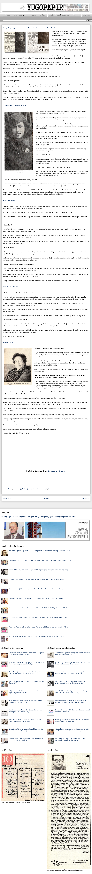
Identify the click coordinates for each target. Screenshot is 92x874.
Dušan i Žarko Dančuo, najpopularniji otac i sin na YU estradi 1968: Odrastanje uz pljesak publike (38, 617)
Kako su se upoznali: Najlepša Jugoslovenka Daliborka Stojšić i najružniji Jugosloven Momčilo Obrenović (40, 608)
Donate (62, 471)
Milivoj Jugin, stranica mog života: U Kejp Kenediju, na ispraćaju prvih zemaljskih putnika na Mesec (38, 517)
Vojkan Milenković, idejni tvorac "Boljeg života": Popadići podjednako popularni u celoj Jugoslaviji (38, 570)
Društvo (10, 489)
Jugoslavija (29, 489)
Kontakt (33, 15)
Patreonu (52, 471)
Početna (7, 15)
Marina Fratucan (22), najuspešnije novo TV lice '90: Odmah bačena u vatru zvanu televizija (36, 589)
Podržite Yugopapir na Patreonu (59, 15)
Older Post (85, 498)
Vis (49, 489)
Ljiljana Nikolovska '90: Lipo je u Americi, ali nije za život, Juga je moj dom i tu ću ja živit (36, 598)
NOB (34, 489)
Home (46, 498)
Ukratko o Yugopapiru (20, 15)
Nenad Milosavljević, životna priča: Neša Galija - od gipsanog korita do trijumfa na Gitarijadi (36, 636)
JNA (23, 489)
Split (46, 489)
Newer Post (7, 498)
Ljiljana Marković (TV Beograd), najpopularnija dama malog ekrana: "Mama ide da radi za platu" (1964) (40, 560)
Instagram (86, 15)
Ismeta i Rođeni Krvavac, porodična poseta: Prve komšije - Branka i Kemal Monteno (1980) (36, 579)
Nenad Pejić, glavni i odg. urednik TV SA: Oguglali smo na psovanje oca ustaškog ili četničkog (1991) (39, 550)
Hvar (14, 489)
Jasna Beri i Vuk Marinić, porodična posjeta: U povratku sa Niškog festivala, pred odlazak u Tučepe (38, 627)
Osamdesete (40, 489)
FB (74, 15)
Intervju (19, 489)
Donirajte (43, 15)
